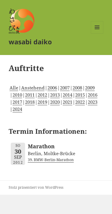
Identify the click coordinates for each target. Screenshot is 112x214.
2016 (92, 95)
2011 (30, 95)
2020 (55, 102)
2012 (42, 95)
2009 (90, 88)
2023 (92, 102)
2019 (42, 102)
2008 (77, 88)
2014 (67, 95)
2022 (80, 102)
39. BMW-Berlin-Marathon (51, 159)
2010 (17, 95)
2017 (17, 102)
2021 (67, 102)
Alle (14, 88)
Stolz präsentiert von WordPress (36, 187)
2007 (65, 88)
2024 (17, 109)
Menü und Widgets (97, 33)
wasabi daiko (30, 41)
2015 (80, 95)
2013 (55, 95)
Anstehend (33, 88)
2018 (30, 102)
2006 (52, 88)
